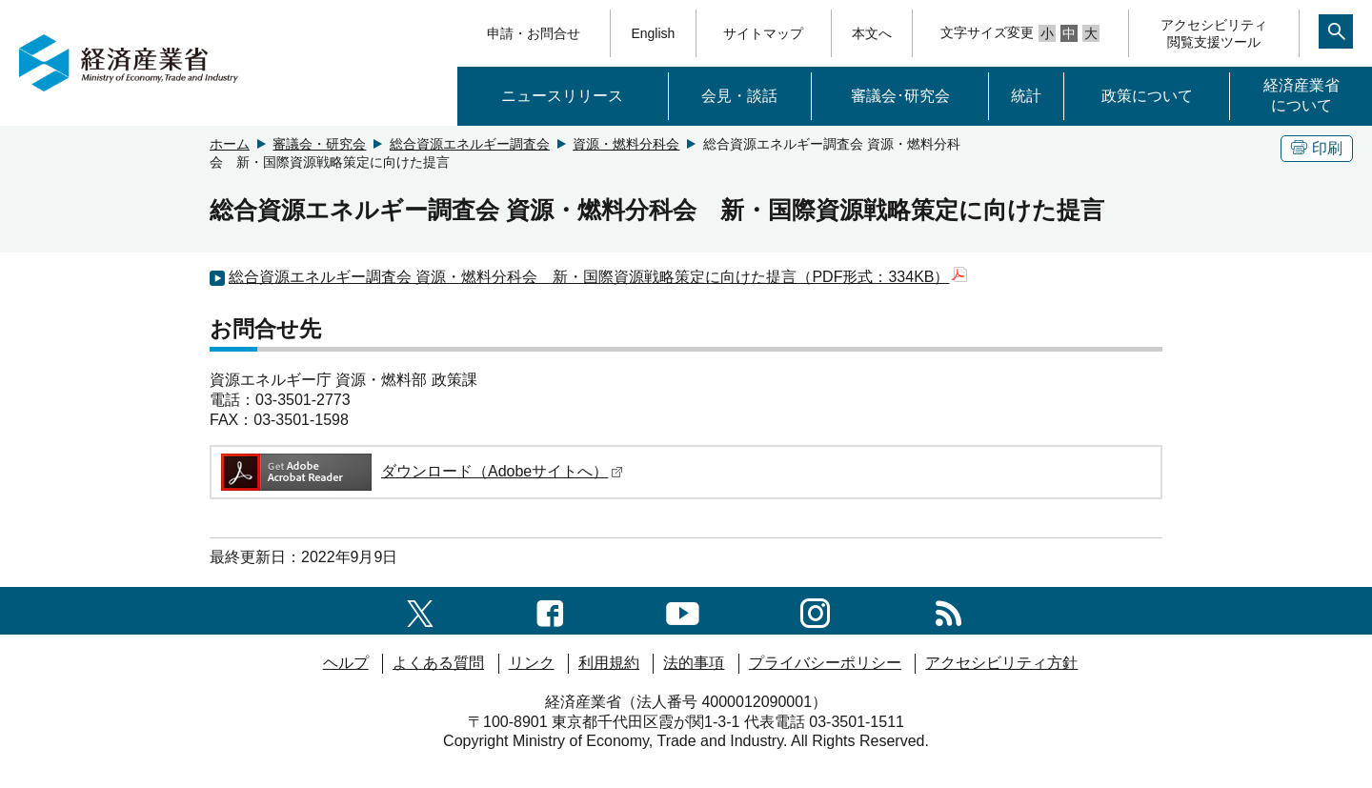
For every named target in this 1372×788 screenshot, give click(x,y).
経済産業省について (1301, 95)
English (653, 33)
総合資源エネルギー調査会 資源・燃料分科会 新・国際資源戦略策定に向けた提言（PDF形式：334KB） (598, 277)
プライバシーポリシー (825, 663)
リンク (532, 663)
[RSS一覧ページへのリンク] (948, 610)
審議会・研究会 (319, 144)
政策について (1147, 96)
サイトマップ (763, 33)
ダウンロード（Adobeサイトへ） (420, 471)
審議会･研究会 (900, 96)
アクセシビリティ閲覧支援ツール (1213, 33)
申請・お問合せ (533, 33)
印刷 (1316, 148)
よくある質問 (438, 663)
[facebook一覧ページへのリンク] (550, 610)
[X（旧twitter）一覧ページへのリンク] (420, 610)
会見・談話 (739, 96)
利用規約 (608, 663)
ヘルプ (346, 663)
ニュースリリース (562, 96)
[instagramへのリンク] (815, 610)
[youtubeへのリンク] (682, 610)
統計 (1026, 96)
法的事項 (693, 663)
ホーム (230, 144)
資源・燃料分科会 (626, 144)
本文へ (872, 33)
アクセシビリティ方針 (1001, 663)
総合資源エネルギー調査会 (470, 144)
